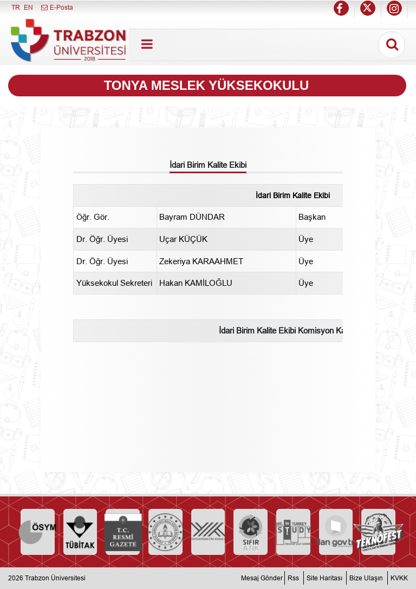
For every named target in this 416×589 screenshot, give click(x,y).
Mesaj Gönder (262, 578)
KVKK (399, 578)
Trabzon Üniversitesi (55, 578)
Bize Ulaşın (366, 578)
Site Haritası (324, 578)
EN (28, 7)
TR (15, 7)
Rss (293, 578)
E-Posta (56, 7)
